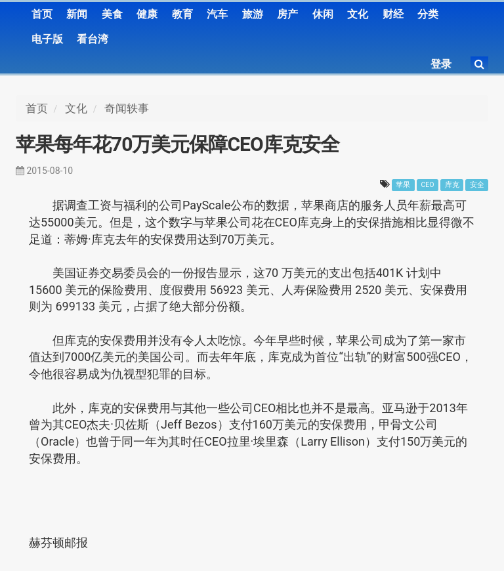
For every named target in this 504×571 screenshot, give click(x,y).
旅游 (252, 14)
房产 (287, 14)
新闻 (76, 14)
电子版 (47, 39)
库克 (452, 184)
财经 (393, 14)
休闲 (322, 14)
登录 (441, 64)
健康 (147, 14)
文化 (357, 14)
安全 (477, 184)
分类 (427, 14)
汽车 (217, 14)
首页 (42, 14)
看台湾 (92, 39)
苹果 (403, 184)
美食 (112, 14)
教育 (182, 14)
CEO (427, 184)
